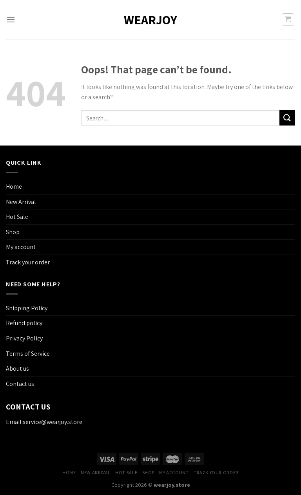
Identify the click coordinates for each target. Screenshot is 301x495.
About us (17, 368)
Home (14, 186)
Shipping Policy (26, 308)
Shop (13, 232)
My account (21, 247)
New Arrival (21, 202)
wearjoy (150, 19)
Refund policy (24, 323)
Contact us (20, 384)
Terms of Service (28, 353)
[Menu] (10, 19)
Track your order (28, 262)
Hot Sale (17, 217)
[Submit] (287, 118)
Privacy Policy (24, 338)
